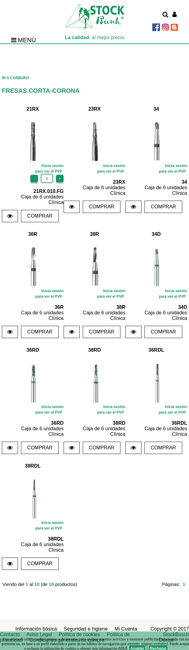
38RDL (32, 465)
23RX (94, 109)
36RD (33, 350)
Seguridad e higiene (86, 629)
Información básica (36, 629)
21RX (33, 109)
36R (32, 234)
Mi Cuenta (126, 629)
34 (156, 109)
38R (94, 234)
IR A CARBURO (15, 78)
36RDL (156, 350)
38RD (94, 350)
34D (156, 234)
